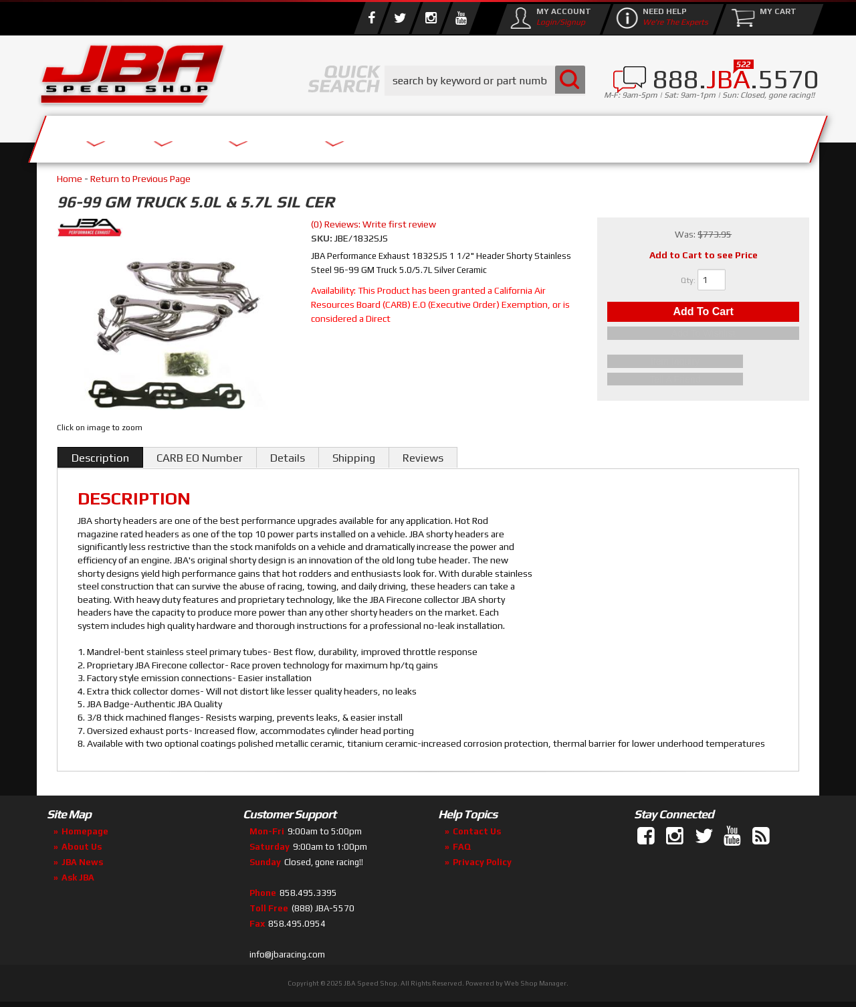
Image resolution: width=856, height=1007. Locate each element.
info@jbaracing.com (287, 954)
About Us (232, 135)
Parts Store (369, 135)
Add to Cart (703, 313)
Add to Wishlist (703, 337)
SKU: (322, 238)
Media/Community (541, 135)
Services (110, 135)
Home (69, 178)
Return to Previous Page (140, 178)
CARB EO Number (199, 457)
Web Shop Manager (535, 983)
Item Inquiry (703, 363)
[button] (485, 81)
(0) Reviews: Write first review (373, 224)
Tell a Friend (703, 379)
